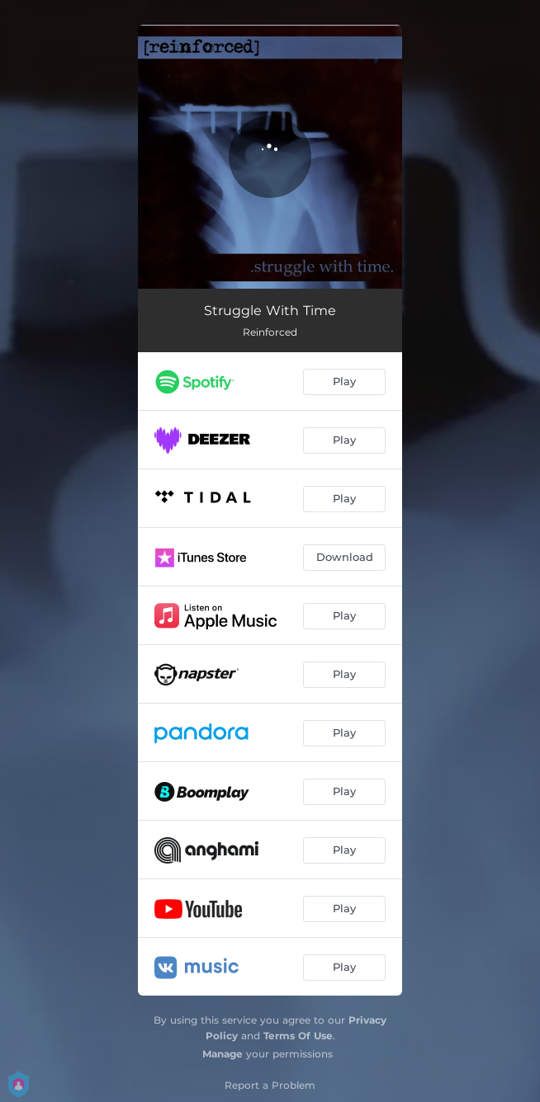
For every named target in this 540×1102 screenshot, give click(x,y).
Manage (222, 1054)
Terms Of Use (298, 1035)
